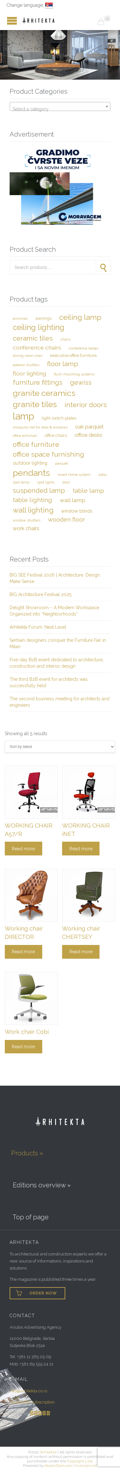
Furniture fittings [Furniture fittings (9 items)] (37, 382)
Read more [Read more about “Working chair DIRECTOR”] (23, 951)
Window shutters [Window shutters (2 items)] (26, 520)
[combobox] (60, 106)
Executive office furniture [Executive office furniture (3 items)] (73, 355)
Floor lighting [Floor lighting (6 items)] (29, 373)
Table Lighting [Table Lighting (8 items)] (32, 500)
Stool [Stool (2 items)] (66, 482)
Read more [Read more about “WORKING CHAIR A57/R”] (23, 848)
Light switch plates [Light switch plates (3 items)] (59, 418)
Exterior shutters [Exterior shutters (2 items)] (26, 365)
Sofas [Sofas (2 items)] (102, 474)
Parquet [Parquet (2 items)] (61, 463)
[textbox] (60, 109)
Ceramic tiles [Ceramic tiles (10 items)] (33, 338)
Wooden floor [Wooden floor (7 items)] (66, 519)
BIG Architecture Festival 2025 (40, 594)
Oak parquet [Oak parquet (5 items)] (89, 427)
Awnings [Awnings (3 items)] (44, 318)
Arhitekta (48, 1452)
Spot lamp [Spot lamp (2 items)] (21, 482)
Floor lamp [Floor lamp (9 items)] (62, 364)
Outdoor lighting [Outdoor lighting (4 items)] (30, 463)
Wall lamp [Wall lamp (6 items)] (72, 500)
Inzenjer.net (86, 1465)
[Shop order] (60, 747)
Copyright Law (79, 1461)
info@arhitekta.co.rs (28, 1390)
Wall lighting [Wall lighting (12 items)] (33, 510)
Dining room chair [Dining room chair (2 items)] (28, 356)
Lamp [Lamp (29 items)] (23, 416)
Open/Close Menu (6, 20)
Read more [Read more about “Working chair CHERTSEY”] (80, 951)
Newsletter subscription (32, 1402)
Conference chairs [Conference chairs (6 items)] (37, 347)
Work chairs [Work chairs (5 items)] (26, 528)
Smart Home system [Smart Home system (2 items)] (74, 474)
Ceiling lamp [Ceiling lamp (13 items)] (80, 317)
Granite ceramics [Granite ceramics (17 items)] (44, 393)
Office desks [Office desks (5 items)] (88, 435)
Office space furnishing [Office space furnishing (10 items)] (48, 454)
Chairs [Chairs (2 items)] (65, 339)
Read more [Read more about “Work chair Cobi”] (23, 1046)
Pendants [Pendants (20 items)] (31, 473)
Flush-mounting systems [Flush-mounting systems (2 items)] (74, 374)
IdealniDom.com (58, 1465)
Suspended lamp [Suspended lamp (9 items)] (39, 490)
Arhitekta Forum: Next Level (38, 627)
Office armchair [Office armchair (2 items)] (25, 435)
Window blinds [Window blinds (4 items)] (76, 511)
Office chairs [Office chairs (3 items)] (56, 435)
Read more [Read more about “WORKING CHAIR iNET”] (80, 848)
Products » (27, 1153)
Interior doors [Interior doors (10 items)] (86, 405)
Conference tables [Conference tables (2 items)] (83, 348)
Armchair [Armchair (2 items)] (20, 318)
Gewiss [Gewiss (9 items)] (81, 382)
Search (103, 267)
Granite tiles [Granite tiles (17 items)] (35, 404)
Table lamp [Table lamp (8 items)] (88, 490)
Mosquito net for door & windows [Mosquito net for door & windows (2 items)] (40, 427)
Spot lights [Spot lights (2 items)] (45, 482)
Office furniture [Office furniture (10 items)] (36, 444)
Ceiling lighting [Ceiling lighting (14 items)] (38, 327)
